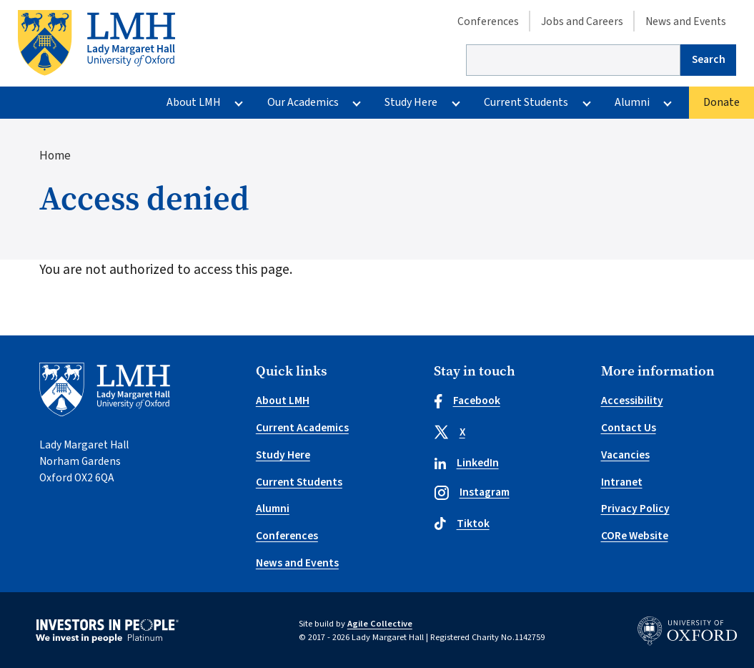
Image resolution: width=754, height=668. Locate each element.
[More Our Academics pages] (356, 103)
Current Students (526, 102)
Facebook (467, 400)
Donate (721, 102)
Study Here (411, 102)
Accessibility (632, 400)
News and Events (685, 21)
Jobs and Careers (582, 21)
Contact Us (628, 428)
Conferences (488, 21)
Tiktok (461, 523)
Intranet (622, 482)
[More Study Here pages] (455, 103)
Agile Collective (379, 623)
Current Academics (302, 428)
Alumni (632, 102)
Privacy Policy (635, 508)
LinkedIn (466, 463)
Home (55, 155)
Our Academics (303, 102)
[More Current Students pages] (586, 103)
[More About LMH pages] (238, 103)
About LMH (194, 102)
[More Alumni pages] (668, 103)
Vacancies (625, 455)
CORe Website (634, 536)
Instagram (471, 492)
